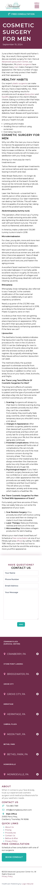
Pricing (8, 830)
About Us (9, 827)
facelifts (5, 97)
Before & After (11, 838)
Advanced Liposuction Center (15, 62)
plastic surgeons (24, 64)
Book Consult (14, 857)
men (16, 67)
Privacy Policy (11, 841)
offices (19, 541)
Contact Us (10, 836)
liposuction (30, 94)
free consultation (20, 538)
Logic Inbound (27, 884)
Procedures (10, 833)
